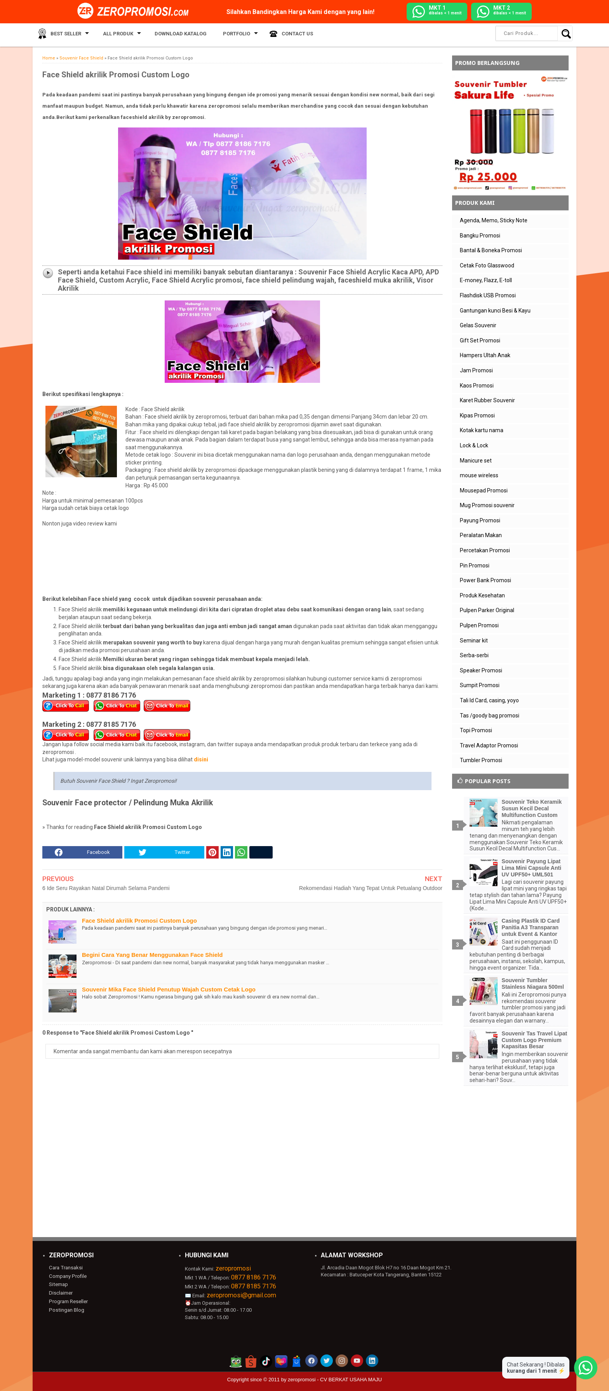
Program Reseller (68, 1301)
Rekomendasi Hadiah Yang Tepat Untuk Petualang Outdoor (370, 888)
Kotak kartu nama (481, 430)
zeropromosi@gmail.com (241, 1295)
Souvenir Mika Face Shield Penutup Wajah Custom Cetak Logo (169, 989)
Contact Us (283, 35)
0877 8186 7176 (253, 1277)
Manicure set (476, 460)
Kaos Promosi (477, 385)
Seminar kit (474, 640)
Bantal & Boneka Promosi (491, 250)
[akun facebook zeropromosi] (311, 1360)
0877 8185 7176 (253, 1286)
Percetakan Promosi (485, 550)
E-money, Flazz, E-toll (486, 280)
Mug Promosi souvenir (487, 505)
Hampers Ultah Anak (485, 355)
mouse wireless (479, 475)
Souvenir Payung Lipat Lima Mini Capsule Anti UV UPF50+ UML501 (532, 868)
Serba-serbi (474, 655)
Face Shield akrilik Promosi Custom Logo (139, 920)
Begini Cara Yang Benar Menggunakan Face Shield (152, 954)
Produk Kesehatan (482, 595)
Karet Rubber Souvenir (487, 400)
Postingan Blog (66, 1309)
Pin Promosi (474, 565)
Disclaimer (61, 1292)
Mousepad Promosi (484, 490)
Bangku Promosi (480, 235)
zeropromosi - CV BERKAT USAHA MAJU (335, 1379)
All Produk (113, 35)
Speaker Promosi (481, 670)
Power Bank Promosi (485, 580)
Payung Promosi (480, 520)
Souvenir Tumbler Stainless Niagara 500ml (533, 983)
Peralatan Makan (481, 535)
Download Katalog (174, 35)
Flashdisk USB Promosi (488, 295)
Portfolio (225, 35)
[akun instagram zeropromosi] (342, 1360)
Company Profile (67, 1276)
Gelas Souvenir (478, 325)
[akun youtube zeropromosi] (357, 1360)
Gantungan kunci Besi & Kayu (495, 310)
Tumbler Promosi (481, 760)
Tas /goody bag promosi (489, 715)
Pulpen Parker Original (487, 610)
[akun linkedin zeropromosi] (372, 1360)
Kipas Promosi (477, 415)
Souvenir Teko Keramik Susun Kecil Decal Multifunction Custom (532, 808)
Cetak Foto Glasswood (487, 265)
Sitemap (58, 1284)
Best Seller (63, 35)
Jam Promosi (476, 370)
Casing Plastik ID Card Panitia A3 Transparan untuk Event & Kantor (531, 927)
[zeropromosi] (135, 11)
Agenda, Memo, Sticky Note (493, 220)
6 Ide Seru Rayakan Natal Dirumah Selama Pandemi (106, 888)
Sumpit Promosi (479, 685)
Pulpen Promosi (479, 625)
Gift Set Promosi (480, 340)
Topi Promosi (476, 730)
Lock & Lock (474, 445)
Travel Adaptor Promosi (489, 745)
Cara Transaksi (65, 1267)
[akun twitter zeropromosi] (326, 1360)
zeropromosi (233, 1268)
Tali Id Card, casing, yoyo (489, 700)
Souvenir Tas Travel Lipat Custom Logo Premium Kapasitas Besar (534, 1040)
